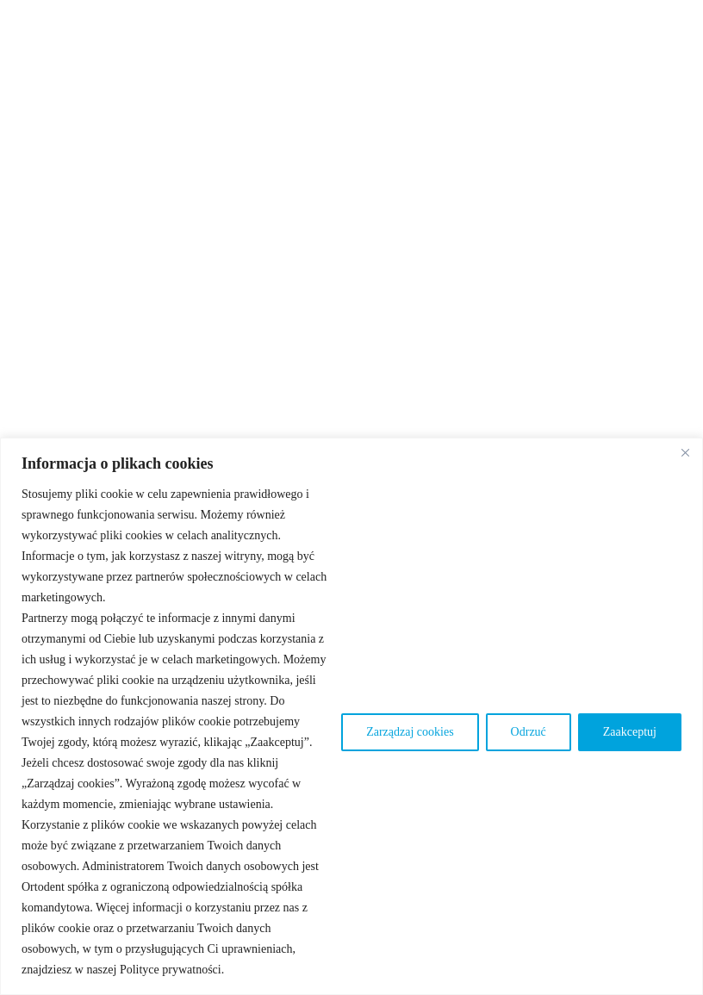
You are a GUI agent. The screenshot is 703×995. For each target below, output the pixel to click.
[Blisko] (685, 452)
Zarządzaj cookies (409, 731)
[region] (351, 716)
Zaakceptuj (629, 731)
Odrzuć (528, 731)
